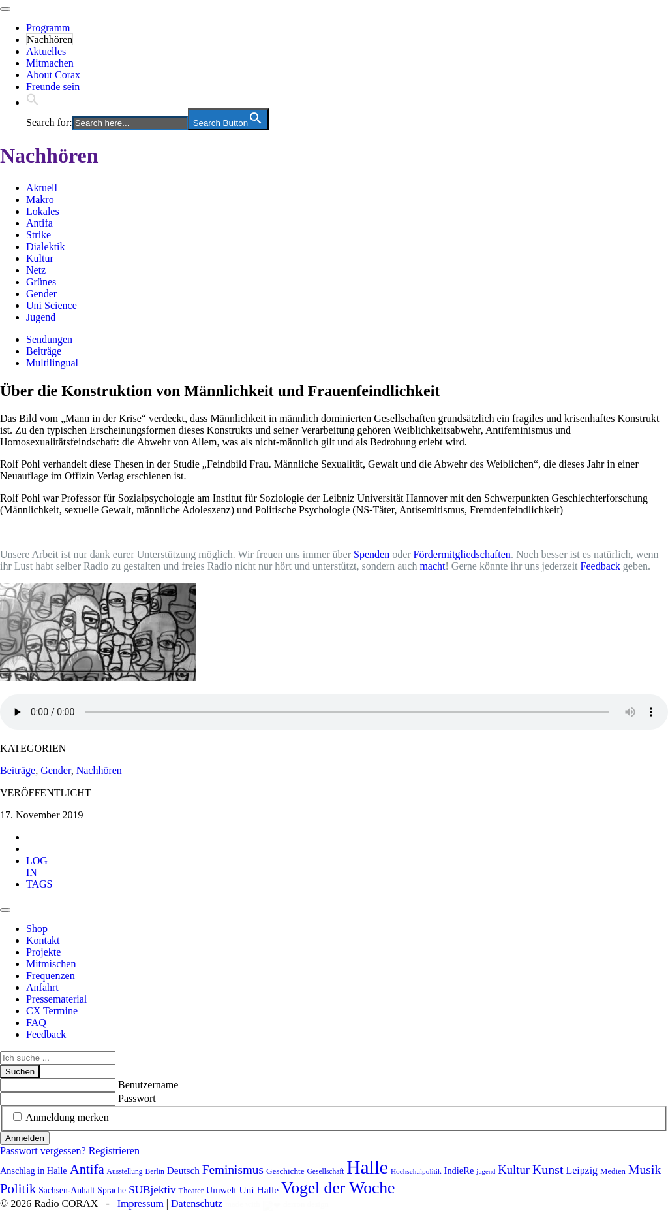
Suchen (20, 1071)
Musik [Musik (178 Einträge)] (644, 1169)
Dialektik (45, 246)
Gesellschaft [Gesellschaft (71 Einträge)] (325, 1171)
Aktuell (41, 187)
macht (432, 566)
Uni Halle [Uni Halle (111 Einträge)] (259, 1189)
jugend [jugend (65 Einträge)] (485, 1171)
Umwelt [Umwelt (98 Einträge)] (221, 1190)
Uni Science (51, 305)
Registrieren (114, 1150)
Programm (48, 27)
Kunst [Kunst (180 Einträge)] (548, 1169)
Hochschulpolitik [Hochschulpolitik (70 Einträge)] (416, 1171)
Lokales (42, 211)
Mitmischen (51, 963)
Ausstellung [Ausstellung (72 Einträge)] (125, 1171)
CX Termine (52, 1010)
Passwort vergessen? (43, 1150)
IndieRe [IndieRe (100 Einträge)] (459, 1170)
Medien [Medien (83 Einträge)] (613, 1171)
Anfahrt (42, 987)
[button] (32, 102)
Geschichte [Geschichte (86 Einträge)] (285, 1171)
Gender (41, 293)
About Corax (53, 74)
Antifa (39, 223)
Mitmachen (50, 63)
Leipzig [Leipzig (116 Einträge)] (582, 1170)
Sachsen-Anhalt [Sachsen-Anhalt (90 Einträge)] (66, 1190)
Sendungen (49, 339)
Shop (37, 928)
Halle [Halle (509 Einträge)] (367, 1167)
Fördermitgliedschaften (462, 554)
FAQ (36, 1022)
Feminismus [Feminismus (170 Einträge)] (233, 1169)
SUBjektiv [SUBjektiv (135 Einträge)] (152, 1190)
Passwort (137, 1098)
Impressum (140, 1203)
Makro (40, 199)
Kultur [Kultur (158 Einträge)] (514, 1169)
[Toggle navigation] (5, 9)
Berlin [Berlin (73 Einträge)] (154, 1171)
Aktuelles (46, 51)
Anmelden (24, 1138)
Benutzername (148, 1084)
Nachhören (49, 39)
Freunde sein (53, 86)
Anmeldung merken (67, 1117)
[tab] (37, 866)
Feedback (600, 566)
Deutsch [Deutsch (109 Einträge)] (183, 1170)
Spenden (371, 554)
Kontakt (43, 940)
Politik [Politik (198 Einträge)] (18, 1189)
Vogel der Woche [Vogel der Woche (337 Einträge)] (338, 1187)
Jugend (40, 317)
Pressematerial (56, 999)
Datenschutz (196, 1203)
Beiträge (43, 351)
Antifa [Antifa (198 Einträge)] (87, 1169)
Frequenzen (50, 975)
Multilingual (52, 362)
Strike (38, 234)
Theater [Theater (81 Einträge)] (191, 1190)
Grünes (41, 281)
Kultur (39, 258)
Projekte (43, 952)
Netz (36, 270)
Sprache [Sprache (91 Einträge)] (111, 1190)
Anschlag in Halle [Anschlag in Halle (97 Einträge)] (33, 1170)
